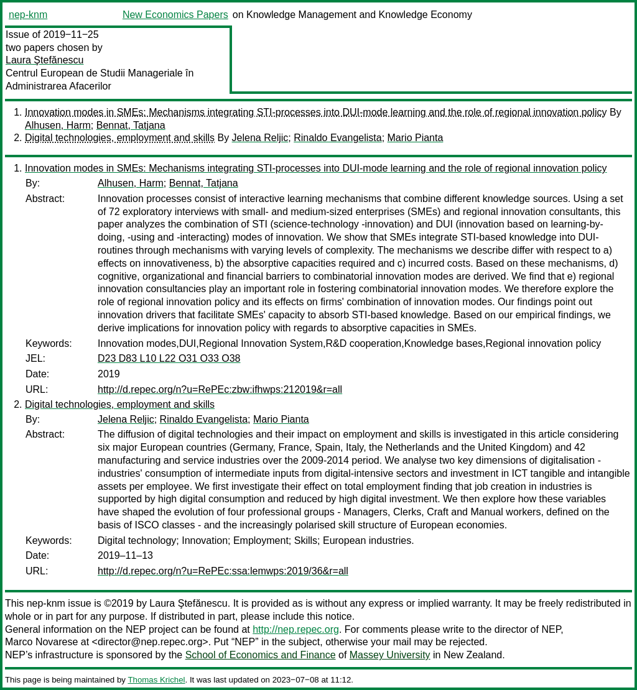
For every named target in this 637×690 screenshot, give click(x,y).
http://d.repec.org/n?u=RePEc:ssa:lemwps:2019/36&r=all (223, 571)
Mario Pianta (416, 137)
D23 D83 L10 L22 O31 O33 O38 (169, 358)
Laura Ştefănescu (44, 60)
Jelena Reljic (260, 137)
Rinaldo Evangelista (337, 137)
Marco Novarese (41, 642)
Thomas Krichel (156, 679)
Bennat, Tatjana (130, 125)
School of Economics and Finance (260, 655)
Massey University (390, 655)
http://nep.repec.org (296, 629)
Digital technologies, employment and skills (120, 137)
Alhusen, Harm (58, 125)
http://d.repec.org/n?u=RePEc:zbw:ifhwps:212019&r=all (220, 389)
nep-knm (28, 14)
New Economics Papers (175, 14)
